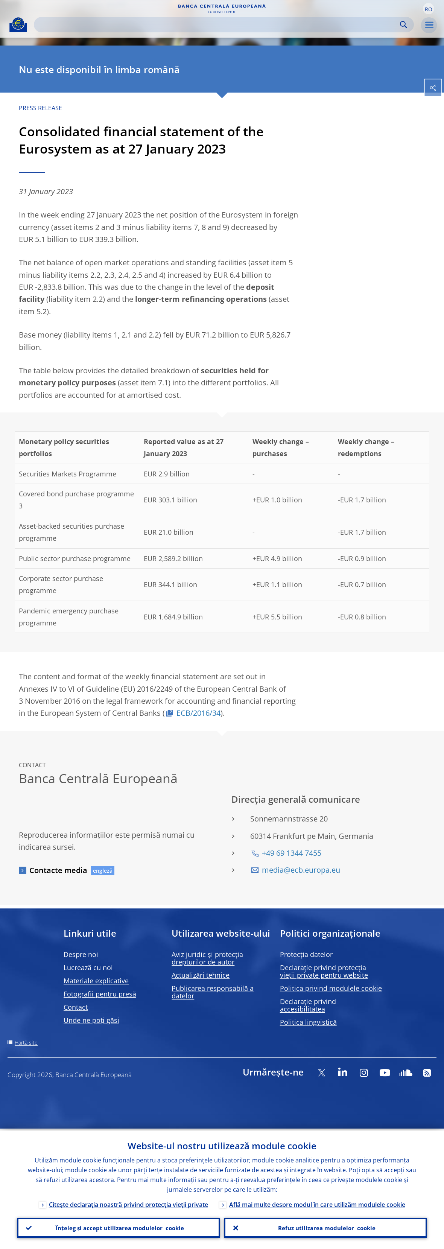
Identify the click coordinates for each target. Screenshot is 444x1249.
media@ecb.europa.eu (301, 870)
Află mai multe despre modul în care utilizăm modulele (317, 1203)
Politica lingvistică (308, 1022)
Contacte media (58, 870)
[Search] (217, 24)
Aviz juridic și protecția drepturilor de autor (207, 958)
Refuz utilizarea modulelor (325, 1227)
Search (403, 24)
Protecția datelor (306, 954)
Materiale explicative (96, 980)
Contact (76, 1007)
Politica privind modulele (331, 988)
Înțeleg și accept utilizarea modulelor (119, 1227)
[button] (428, 8)
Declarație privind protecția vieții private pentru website (324, 971)
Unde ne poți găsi (91, 1020)
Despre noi (81, 954)
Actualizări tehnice (201, 975)
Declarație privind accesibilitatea (308, 1005)
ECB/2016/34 (198, 713)
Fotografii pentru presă (100, 993)
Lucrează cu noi (88, 967)
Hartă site (26, 1042)
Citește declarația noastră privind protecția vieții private (128, 1203)
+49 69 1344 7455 (291, 853)
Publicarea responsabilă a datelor (213, 992)
